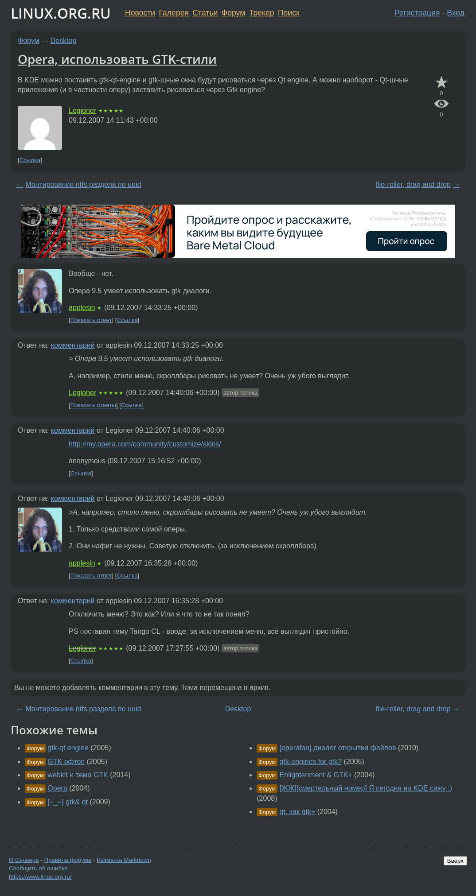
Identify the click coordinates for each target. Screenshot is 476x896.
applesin (82, 307)
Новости (140, 12)
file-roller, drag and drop (413, 184)
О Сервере (24, 860)
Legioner (82, 110)
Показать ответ (91, 320)
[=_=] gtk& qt (67, 802)
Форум (233, 12)
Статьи (205, 12)
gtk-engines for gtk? (311, 761)
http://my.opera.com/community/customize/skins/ (145, 444)
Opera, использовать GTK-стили (117, 58)
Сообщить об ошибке (38, 868)
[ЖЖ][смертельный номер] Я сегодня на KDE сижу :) (366, 788)
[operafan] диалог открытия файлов (338, 748)
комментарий (73, 345)
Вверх (455, 860)
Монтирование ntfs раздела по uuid (83, 184)
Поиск (289, 12)
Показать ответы (93, 405)
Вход (455, 12)
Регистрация (417, 12)
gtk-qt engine (68, 748)
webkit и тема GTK (77, 775)
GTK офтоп (66, 761)
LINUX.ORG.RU (61, 13)
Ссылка (30, 160)
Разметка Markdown (124, 860)
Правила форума (68, 860)
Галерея (174, 12)
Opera (57, 788)
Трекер (261, 12)
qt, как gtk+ (298, 811)
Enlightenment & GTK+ (316, 775)
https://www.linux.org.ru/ (40, 876)
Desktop (64, 40)
